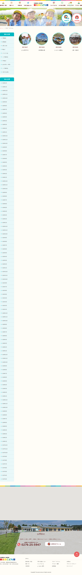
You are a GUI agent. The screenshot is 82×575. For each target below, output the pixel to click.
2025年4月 (4, 120)
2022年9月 (4, 237)
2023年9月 (4, 192)
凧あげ (3, 49)
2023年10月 (4, 188)
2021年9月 (4, 282)
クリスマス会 (5, 53)
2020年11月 (4, 316)
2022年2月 (4, 264)
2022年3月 (4, 260)
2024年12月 (4, 135)
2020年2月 (4, 347)
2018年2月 (4, 437)
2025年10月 (4, 98)
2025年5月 (4, 116)
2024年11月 (4, 139)
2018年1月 (4, 441)
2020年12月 (4, 313)
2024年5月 (4, 162)
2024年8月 (4, 150)
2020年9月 (4, 324)
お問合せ (69, 561)
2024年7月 (4, 154)
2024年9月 (4, 147)
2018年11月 (4, 403)
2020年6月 (4, 335)
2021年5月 (4, 294)
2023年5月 (4, 207)
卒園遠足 (4, 38)
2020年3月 (4, 343)
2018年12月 (4, 399)
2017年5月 (4, 471)
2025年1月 (4, 132)
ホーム (27, 558)
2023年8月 (4, 196)
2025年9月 (4, 101)
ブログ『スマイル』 (56, 561)
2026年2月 (4, 83)
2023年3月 (4, 215)
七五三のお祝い (5, 72)
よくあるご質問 (40, 566)
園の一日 (27, 563)
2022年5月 (4, 252)
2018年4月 (4, 430)
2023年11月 (4, 184)
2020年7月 (4, 331)
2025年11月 (4, 94)
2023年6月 (4, 203)
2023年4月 (4, 211)
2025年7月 (4, 109)
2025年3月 (4, 124)
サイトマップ (69, 566)
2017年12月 (4, 445)
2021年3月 (4, 301)
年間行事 (27, 566)
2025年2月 (4, 128)
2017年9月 (4, 456)
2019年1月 (4, 396)
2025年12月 (4, 90)
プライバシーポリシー (71, 563)
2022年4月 (4, 256)
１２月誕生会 (5, 56)
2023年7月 (4, 200)
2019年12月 (4, 354)
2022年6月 (4, 249)
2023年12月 (4, 181)
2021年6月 (4, 290)
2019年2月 (4, 392)
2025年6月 (4, 113)
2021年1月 (4, 309)
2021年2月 (4, 305)
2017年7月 (4, 463)
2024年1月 (4, 177)
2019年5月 (4, 381)
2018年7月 (4, 418)
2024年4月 (4, 166)
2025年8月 (4, 105)
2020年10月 (4, 320)
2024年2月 (4, 173)
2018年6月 (4, 422)
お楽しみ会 (4, 45)
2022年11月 (4, 230)
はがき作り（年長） (6, 64)
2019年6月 (4, 377)
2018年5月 (4, 426)
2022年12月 (4, 226)
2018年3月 (4, 433)
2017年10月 (4, 452)
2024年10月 (4, 143)
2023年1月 (4, 222)
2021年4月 (4, 298)
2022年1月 (4, 267)
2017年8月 (4, 460)
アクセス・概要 (55, 563)
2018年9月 (4, 411)
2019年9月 (4, 365)
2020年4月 (4, 339)
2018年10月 (4, 407)
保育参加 (4, 41)
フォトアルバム (40, 563)
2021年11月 (4, 275)
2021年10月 (4, 279)
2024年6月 (4, 158)
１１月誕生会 (5, 68)
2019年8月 (4, 369)
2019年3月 (4, 388)
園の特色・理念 (29, 561)
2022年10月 (4, 233)
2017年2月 (4, 479)
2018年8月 (4, 414)
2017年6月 (4, 467)
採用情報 (54, 566)
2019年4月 (4, 384)
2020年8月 (4, 328)
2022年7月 (4, 245)
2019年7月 (4, 373)
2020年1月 (4, 350)
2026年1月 (4, 86)
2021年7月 (4, 286)
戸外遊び (4, 60)
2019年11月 (4, 358)
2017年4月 (4, 475)
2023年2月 (4, 218)
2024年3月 (4, 169)
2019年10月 (4, 362)
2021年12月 (4, 271)
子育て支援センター (41, 561)
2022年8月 (4, 241)
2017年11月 (4, 448)
